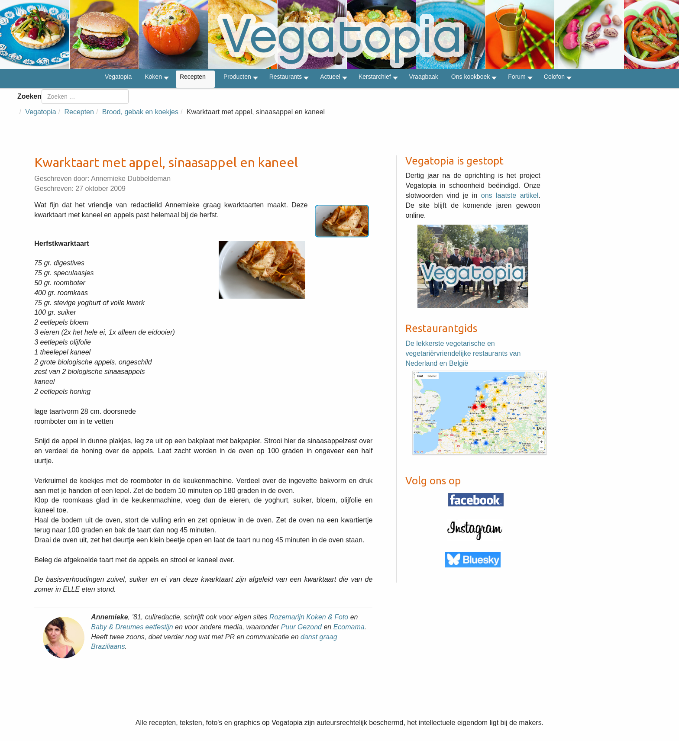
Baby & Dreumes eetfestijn (132, 627)
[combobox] (85, 96)
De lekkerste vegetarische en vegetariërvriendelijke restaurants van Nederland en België (463, 353)
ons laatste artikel (510, 195)
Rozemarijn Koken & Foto (308, 617)
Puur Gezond (301, 627)
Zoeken (29, 96)
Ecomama (349, 627)
